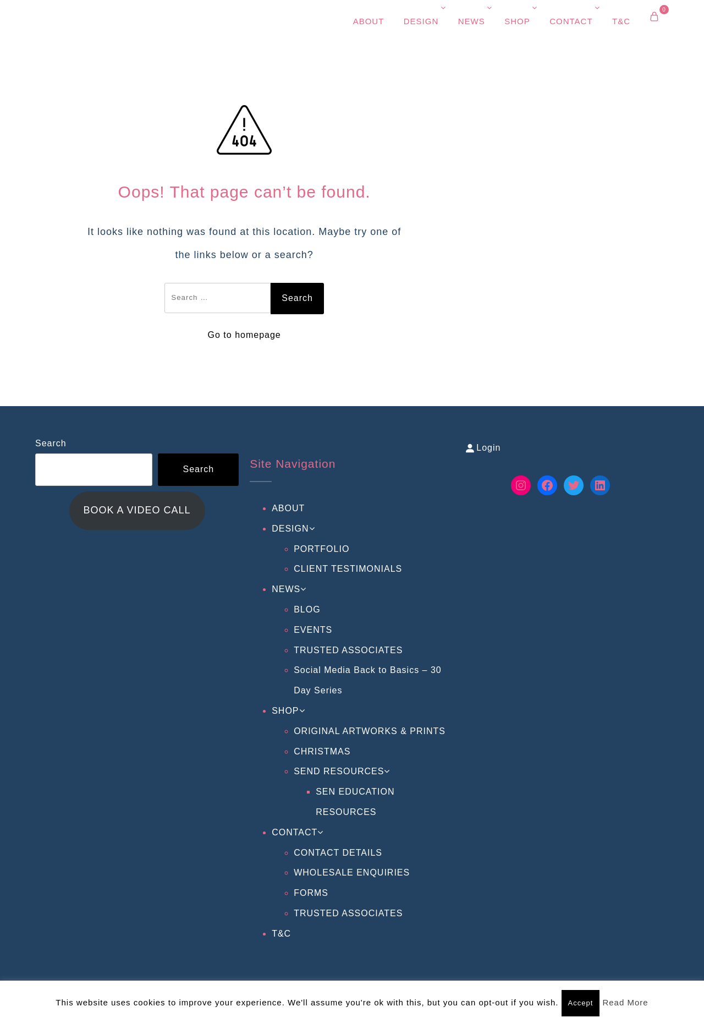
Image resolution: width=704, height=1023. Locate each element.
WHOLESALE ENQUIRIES (352, 872)
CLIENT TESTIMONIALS (348, 568)
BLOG (307, 609)
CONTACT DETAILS (338, 852)
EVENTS (313, 629)
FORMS (311, 893)
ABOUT (368, 21)
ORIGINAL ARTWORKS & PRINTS (370, 731)
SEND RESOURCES (339, 771)
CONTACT (570, 21)
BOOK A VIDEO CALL (137, 510)
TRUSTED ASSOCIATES (348, 650)
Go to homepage (244, 335)
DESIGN (421, 21)
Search (51, 443)
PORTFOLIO (321, 549)
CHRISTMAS (322, 751)
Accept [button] (580, 1003)
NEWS (471, 21)
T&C (621, 21)
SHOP (517, 21)
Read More (625, 1002)
